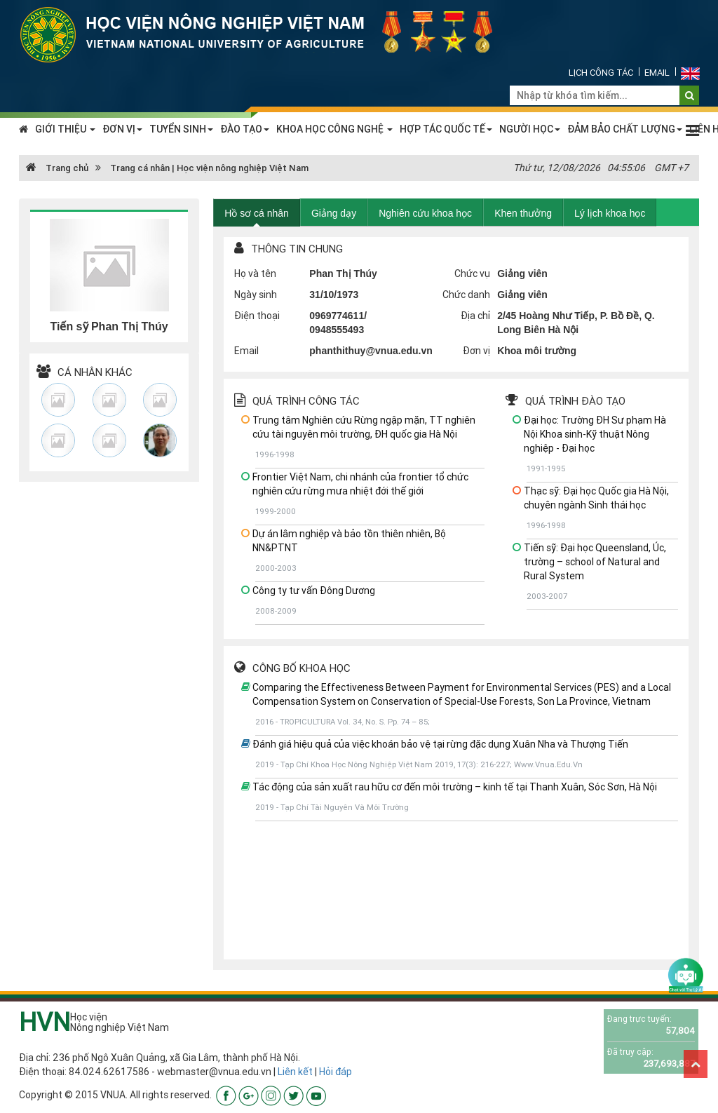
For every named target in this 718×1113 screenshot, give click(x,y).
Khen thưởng (523, 213)
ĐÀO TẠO (244, 129)
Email (657, 73)
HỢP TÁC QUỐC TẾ (446, 129)
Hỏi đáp (335, 1071)
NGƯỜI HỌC (529, 129)
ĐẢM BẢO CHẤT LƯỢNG (624, 129)
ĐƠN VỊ (122, 129)
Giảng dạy (333, 213)
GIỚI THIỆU (65, 129)
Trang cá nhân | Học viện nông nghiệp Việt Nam (209, 168)
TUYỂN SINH (181, 129)
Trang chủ (57, 168)
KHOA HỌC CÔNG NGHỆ (334, 129)
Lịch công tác (601, 73)
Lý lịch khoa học (610, 213)
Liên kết (295, 1071)
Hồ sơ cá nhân (256, 213)
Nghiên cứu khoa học (425, 213)
